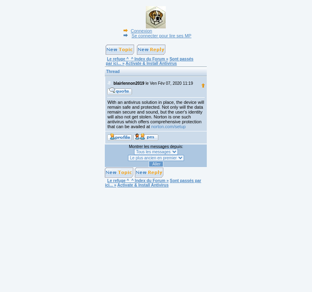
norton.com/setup (168, 126)
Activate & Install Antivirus (151, 63)
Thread (112, 71)
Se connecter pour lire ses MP (156, 35)
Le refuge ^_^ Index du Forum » (137, 59)
